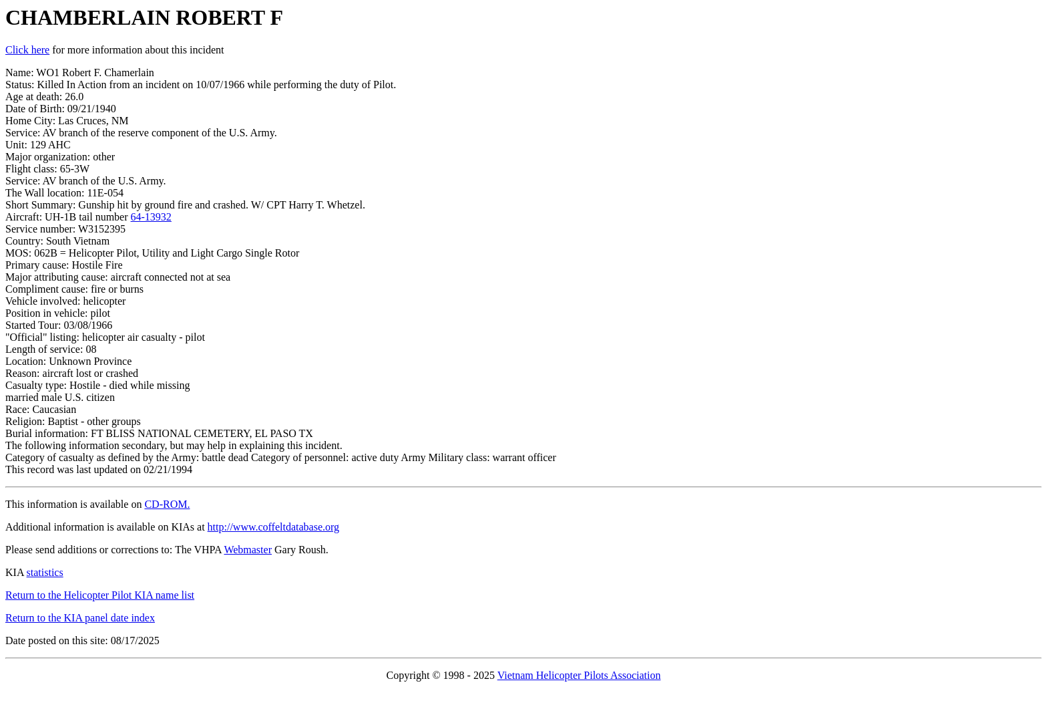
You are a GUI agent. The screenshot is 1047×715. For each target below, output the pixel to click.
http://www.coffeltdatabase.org (273, 527)
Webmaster (248, 549)
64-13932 (151, 217)
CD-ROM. (167, 504)
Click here (27, 49)
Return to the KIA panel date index (80, 617)
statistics (45, 572)
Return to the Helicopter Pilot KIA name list (99, 595)
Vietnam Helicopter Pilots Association (579, 675)
